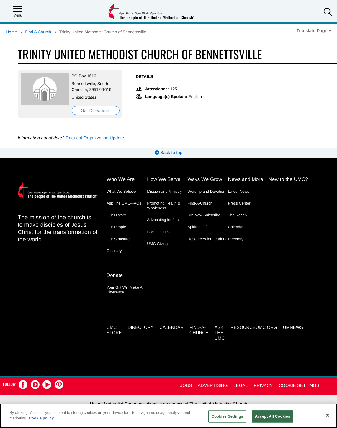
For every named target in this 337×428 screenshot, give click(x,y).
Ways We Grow (204, 179)
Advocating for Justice (165, 220)
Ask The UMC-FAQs (124, 203)
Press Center (239, 203)
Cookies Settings (227, 416)
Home (11, 32)
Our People (116, 227)
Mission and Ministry (164, 191)
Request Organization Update (95, 138)
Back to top (168, 152)
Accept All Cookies (272, 416)
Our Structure (118, 239)
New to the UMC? (288, 179)
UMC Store (114, 330)
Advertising (213, 385)
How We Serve (163, 179)
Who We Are (121, 179)
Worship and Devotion (206, 191)
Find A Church (38, 32)
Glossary (114, 251)
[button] (328, 13)
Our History (116, 215)
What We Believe (121, 191)
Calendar (236, 227)
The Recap (237, 215)
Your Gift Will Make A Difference (124, 289)
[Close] (327, 415)
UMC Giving (157, 243)
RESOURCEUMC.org (253, 327)
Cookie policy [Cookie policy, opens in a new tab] (41, 418)
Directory (235, 239)
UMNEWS (293, 327)
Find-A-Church (199, 203)
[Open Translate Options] (314, 30)
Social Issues (158, 232)
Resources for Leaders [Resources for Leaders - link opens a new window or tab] (206, 239)
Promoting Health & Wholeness (163, 205)
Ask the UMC (220, 333)
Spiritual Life (198, 227)
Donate (115, 275)
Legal (240, 385)
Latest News (238, 191)
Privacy (263, 385)
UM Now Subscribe (203, 215)
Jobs (186, 385)
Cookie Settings (299, 385)
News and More (245, 179)
